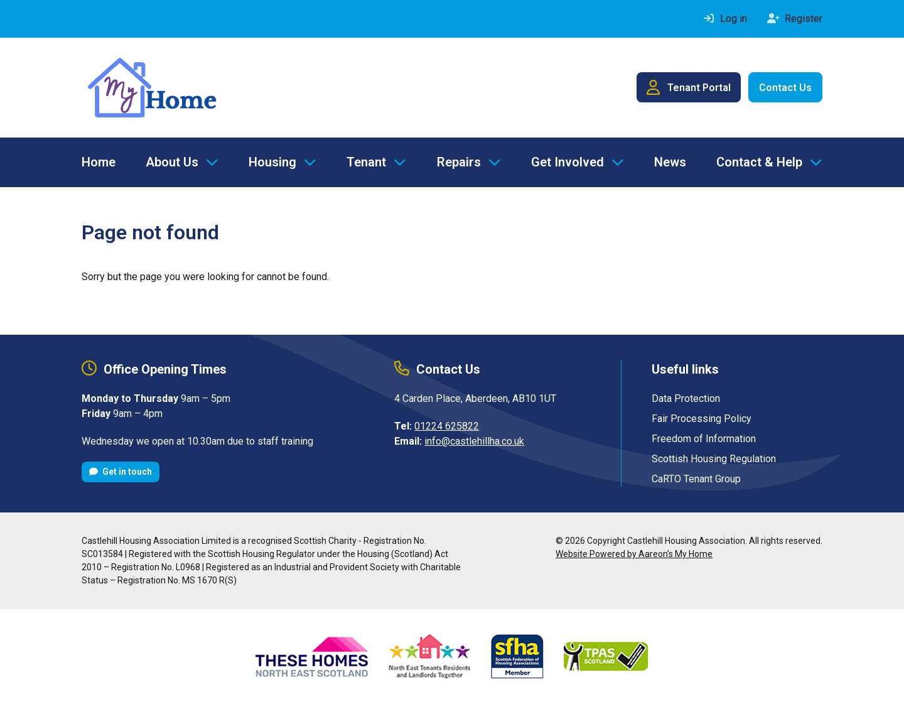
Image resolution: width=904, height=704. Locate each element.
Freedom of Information (704, 439)
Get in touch (120, 472)
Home (99, 162)
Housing (272, 162)
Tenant (366, 162)
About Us (172, 162)
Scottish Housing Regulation (714, 459)
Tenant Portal (689, 87)
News (670, 162)
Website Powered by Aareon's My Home (634, 554)
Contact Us (785, 88)
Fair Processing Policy (701, 419)
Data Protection (686, 398)
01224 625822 (446, 426)
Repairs (459, 162)
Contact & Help (759, 162)
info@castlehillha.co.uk (474, 441)
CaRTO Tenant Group (696, 479)
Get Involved (567, 162)
